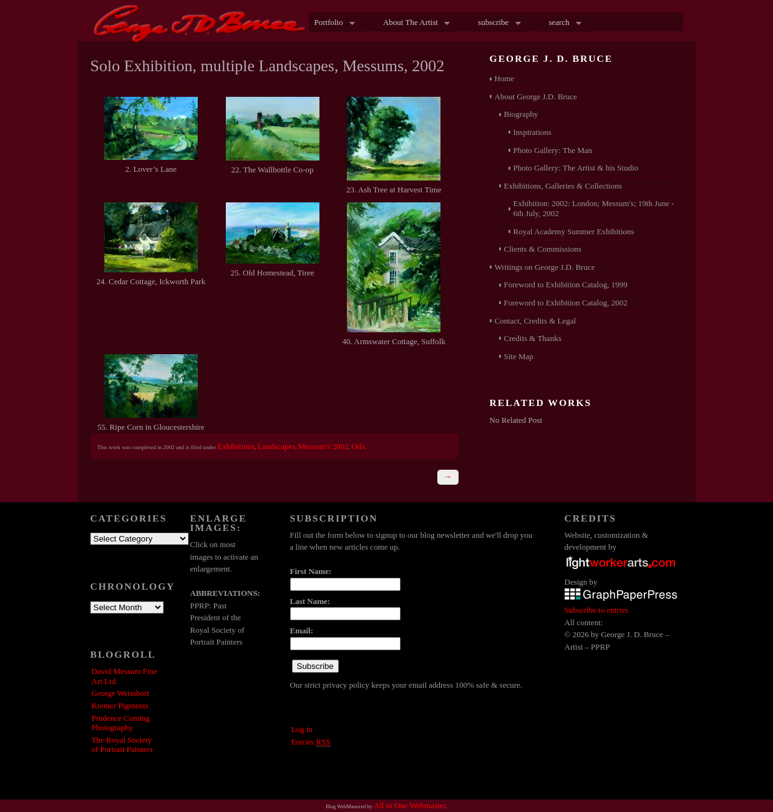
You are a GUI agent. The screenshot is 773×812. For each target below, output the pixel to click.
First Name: (311, 571)
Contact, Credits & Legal (535, 320)
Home (505, 78)
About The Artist (413, 23)
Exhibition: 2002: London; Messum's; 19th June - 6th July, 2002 (593, 208)
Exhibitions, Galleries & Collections (563, 186)
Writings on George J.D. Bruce (545, 267)
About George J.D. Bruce (536, 96)
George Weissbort (121, 693)
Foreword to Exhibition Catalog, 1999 (566, 284)
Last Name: (310, 601)
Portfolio (332, 23)
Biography (521, 114)
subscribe (496, 23)
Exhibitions (236, 446)
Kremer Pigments (120, 705)
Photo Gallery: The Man (553, 150)
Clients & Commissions (542, 249)
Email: (302, 630)
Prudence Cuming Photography (121, 723)
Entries (311, 742)
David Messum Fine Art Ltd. (124, 676)
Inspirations (532, 132)
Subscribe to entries (597, 610)
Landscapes (277, 446)
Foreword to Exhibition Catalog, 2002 (566, 302)
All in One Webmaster (410, 805)
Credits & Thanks (533, 338)
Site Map (518, 356)
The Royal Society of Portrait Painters (122, 745)
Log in (302, 729)
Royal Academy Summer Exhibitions (573, 231)
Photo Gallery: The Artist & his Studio (576, 167)
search (562, 23)
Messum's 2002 (323, 446)
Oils (358, 446)
